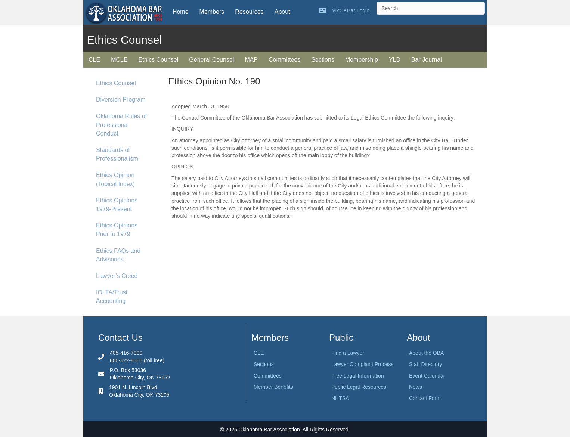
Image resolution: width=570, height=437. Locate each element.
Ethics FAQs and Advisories (118, 255)
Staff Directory (425, 364)
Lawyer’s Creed (116, 276)
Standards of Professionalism (117, 154)
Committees (284, 59)
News (415, 387)
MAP (251, 59)
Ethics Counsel (159, 59)
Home (181, 12)
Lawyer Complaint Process (362, 364)
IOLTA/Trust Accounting (111, 296)
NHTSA (340, 398)
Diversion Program (120, 99)
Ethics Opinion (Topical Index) (115, 179)
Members (211, 12)
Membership (361, 59)
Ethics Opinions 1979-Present (116, 204)
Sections (322, 59)
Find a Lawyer (347, 353)
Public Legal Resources (358, 387)
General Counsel (211, 59)
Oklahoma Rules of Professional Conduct (121, 124)
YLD (394, 59)
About (282, 12)
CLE (94, 59)
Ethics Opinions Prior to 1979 (116, 229)
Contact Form (425, 398)
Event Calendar (427, 376)
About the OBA (426, 353)
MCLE (119, 59)
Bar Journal (426, 59)
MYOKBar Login (350, 10)
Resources (249, 12)
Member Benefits (273, 387)
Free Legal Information (357, 376)
